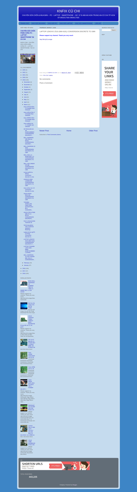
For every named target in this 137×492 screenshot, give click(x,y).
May (25, 99)
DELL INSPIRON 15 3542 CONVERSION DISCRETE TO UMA (29, 149)
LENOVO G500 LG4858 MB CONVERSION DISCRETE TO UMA (29, 182)
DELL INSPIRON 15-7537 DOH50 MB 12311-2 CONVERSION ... (29, 257)
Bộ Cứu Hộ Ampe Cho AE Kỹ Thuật (31, 305)
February (26, 263)
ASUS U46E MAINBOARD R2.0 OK (31, 443)
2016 (24, 273)
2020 (24, 77)
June (25, 97)
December (27, 82)
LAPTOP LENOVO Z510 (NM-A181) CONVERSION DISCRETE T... (29, 242)
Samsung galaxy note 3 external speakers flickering (29, 227)
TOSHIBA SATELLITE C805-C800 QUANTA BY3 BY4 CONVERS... (28, 206)
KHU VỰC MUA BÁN (38, 23)
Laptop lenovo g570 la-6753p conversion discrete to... (29, 234)
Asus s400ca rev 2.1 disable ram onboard (29, 125)
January (26, 265)
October (26, 87)
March (26, 104)
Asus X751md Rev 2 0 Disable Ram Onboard (29, 108)
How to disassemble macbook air (29, 221)
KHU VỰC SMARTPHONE (83, 23)
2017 (24, 271)
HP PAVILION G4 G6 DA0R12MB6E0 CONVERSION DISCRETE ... (29, 132)
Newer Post (44, 131)
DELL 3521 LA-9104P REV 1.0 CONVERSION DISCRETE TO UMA (29, 158)
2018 (24, 268)
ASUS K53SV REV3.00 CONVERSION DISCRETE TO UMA (29, 196)
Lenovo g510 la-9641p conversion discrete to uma (29, 175)
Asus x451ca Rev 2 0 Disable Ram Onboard (29, 114)
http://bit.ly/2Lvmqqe (46, 39)
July (25, 94)
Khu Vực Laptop (48, 75)
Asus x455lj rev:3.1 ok (31, 367)
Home (69, 131)
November (27, 84)
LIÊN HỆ (98, 23)
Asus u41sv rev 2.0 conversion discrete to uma (29, 189)
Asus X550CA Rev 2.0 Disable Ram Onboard (29, 119)
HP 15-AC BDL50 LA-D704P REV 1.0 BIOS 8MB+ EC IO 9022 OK (31, 343)
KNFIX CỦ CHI (68, 11)
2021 (24, 75)
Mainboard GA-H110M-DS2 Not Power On (31, 407)
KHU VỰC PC (52, 23)
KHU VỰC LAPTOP (66, 23)
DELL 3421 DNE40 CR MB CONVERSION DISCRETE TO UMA (29, 166)
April (25, 102)
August (26, 92)
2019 (24, 80)
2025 (24, 70)
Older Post (93, 131)
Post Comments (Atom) (54, 134)
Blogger (75, 485)
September (27, 89)
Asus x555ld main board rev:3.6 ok (31, 355)
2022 (24, 72)
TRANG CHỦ (24, 23)
